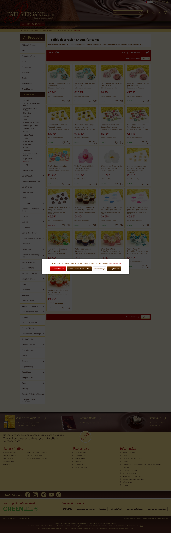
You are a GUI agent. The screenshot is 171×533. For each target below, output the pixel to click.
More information (115, 263)
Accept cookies (114, 269)
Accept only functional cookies (79, 269)
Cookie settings (99, 269)
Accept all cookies (58, 269)
